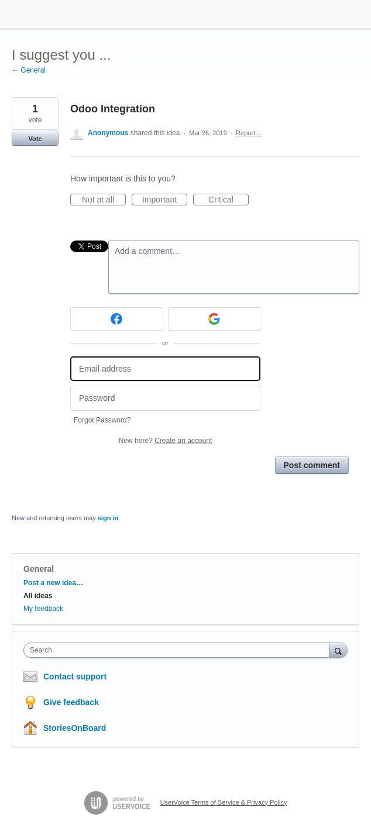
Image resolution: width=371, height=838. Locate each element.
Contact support (75, 676)
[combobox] (179, 650)
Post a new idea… (53, 583)
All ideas (37, 596)
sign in (108, 517)
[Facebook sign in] (116, 319)
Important (164, 200)
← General (29, 70)
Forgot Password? (102, 420)
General (38, 568)
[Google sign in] (214, 319)
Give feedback (71, 702)
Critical (228, 200)
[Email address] (165, 369)
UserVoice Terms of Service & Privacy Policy (223, 802)
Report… (249, 132)
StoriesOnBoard (74, 728)
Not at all (104, 200)
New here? (165, 441)
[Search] (338, 650)
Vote (35, 138)
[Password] (165, 398)
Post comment (312, 465)
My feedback (43, 609)
